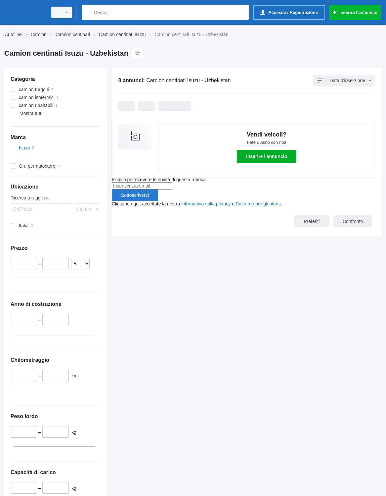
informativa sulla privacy (206, 203)
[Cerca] (88, 12)
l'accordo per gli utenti (258, 203)
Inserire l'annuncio (266, 156)
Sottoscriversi (135, 195)
